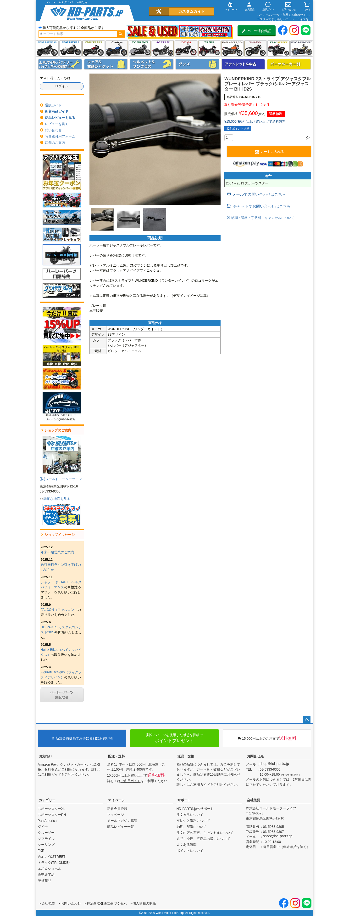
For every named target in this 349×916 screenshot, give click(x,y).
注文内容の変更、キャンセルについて (205, 833)
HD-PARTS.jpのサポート (195, 809)
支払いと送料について (193, 821)
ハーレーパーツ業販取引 (61, 694)
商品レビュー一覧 (120, 827)
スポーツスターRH (52, 815)
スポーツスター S (70, 48)
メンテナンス (60, 64)
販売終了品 (46, 874)
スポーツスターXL (51, 809)
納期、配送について (192, 827)
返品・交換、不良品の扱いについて (203, 839)
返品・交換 (185, 756)
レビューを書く (56, 124)
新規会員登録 (117, 809)
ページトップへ (306, 720)
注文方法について (190, 815)
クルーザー (46, 833)
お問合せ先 (255, 756)
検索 (120, 34)
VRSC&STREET (278, 48)
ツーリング (140, 48)
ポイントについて (190, 851)
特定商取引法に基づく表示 (107, 903)
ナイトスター (93, 48)
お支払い (45, 756)
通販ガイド (53, 105)
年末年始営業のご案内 (57, 552)
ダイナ (186, 48)
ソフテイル (163, 48)
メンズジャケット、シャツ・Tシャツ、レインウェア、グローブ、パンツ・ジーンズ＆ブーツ (105, 64)
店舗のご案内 (55, 142)
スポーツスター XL (47, 48)
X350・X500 (255, 48)
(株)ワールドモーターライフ (61, 479)
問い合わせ (53, 130)
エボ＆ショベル (49, 868)
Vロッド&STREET (52, 857)
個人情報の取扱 (144, 903)
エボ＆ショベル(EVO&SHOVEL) (301, 48)
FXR (41, 851)
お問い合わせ (71, 903)
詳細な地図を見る (57, 499)
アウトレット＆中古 (243, 64)
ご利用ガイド (51, 774)
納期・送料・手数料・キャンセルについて (262, 218)
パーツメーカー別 (288, 64)
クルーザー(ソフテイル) (116, 48)
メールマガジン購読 (122, 821)
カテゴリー (47, 800)
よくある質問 (187, 845)
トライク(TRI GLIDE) (209, 48)
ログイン (61, 86)
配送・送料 (116, 756)
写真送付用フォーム (60, 136)
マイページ (116, 800)
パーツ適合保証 (256, 31)
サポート (184, 800)
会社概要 (253, 800)
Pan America (232, 48)
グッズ (197, 64)
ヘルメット (151, 64)
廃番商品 (44, 880)
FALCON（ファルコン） (59, 610)
